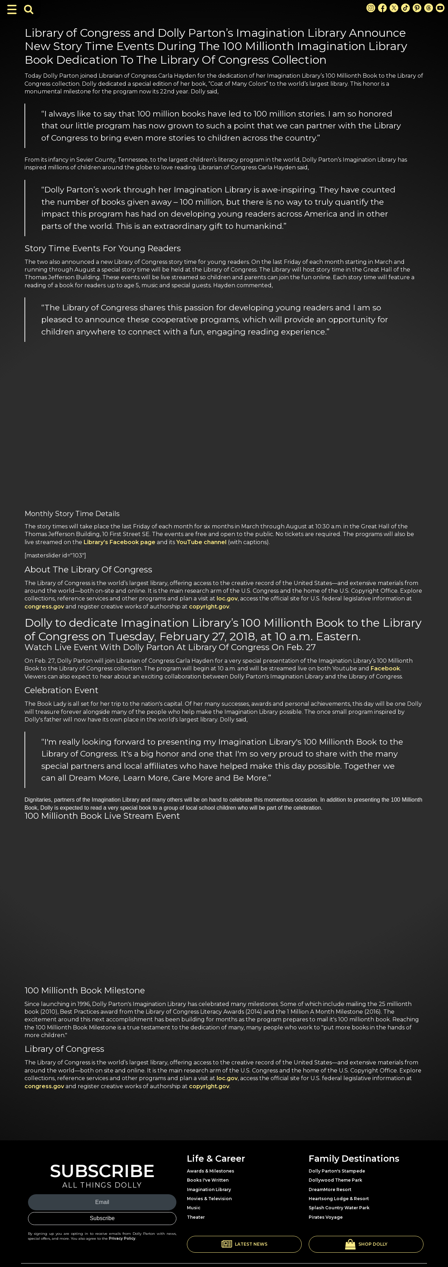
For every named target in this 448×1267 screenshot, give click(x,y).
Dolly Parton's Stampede (337, 1171)
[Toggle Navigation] (12, 9)
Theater (196, 1217)
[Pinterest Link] (417, 7)
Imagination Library (209, 1189)
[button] (244, 1244)
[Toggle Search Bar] (29, 9)
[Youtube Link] (440, 7)
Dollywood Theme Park (335, 1180)
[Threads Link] (428, 7)
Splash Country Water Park (339, 1207)
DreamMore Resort (330, 1189)
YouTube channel (201, 542)
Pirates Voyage (326, 1217)
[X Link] (394, 7)
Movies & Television (209, 1198)
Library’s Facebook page (119, 542)
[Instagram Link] (370, 7)
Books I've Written (208, 1180)
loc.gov (227, 598)
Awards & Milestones (210, 1171)
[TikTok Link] (405, 7)
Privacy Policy (122, 1238)
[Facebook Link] (382, 7)
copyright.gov (209, 606)
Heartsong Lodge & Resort (339, 1198)
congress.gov (44, 606)
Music (194, 1207)
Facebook (385, 668)
